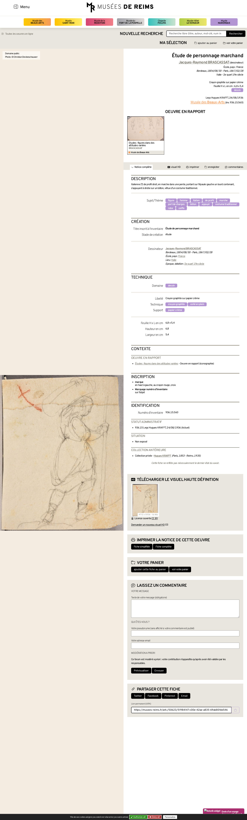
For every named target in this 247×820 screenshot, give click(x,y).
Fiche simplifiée (142, 546)
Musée (68, 22)
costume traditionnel (226, 204)
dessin (237, 90)
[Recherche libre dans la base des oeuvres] (196, 34)
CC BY (154, 518)
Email (184, 696)
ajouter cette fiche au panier (150, 569)
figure (171, 200)
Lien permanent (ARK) (141, 704)
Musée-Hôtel (193, 22)
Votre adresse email (140, 640)
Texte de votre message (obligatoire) (149, 597)
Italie (173, 260)
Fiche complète (164, 546)
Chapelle (162, 22)
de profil (209, 200)
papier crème (175, 310)
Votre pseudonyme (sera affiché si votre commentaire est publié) (162, 628)
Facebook (153, 696)
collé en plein (197, 304)
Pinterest (170, 696)
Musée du (130, 22)
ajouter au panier (205, 43)
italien (196, 200)
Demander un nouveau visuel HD (148, 524)
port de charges (176, 204)
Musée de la (99, 22)
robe (170, 208)
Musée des (37, 22)
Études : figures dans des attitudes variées (141, 144)
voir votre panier (233, 43)
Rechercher (236, 33)
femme (183, 200)
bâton (193, 204)
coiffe (181, 208)
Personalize (170, 817)
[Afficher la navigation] (16, 7)
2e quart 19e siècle (194, 264)
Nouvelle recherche (141, 34)
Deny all (155, 817)
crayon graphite (176, 304)
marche (223, 200)
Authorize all (138, 817)
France (181, 256)
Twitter (138, 696)
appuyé (205, 204)
